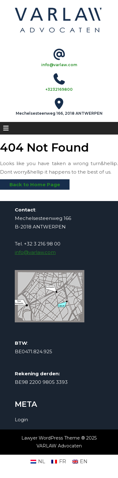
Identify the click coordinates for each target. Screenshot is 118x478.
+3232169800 (59, 89)
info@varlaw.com (59, 64)
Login (21, 420)
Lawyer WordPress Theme (50, 438)
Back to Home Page (30, 183)
